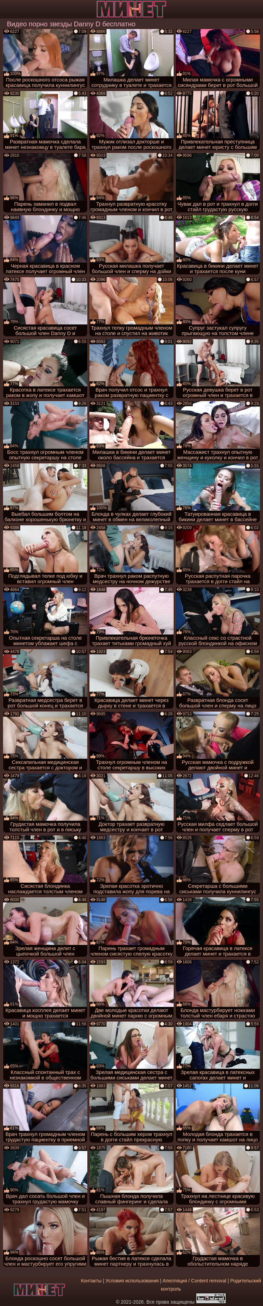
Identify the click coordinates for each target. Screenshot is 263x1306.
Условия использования (132, 1280)
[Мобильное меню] (6, 9)
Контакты (91, 1280)
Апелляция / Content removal (194, 1280)
